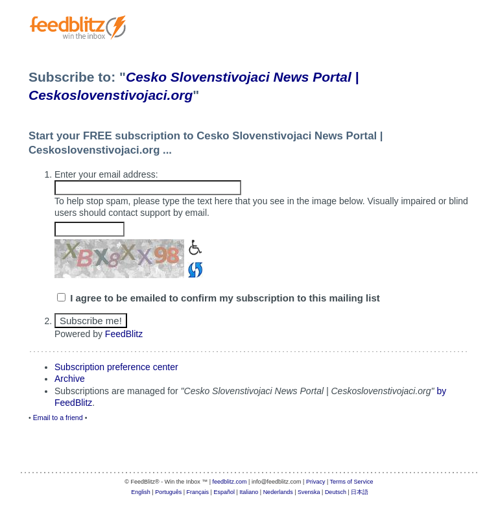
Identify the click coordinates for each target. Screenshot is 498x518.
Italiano (248, 492)
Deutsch (335, 492)
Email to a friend (58, 417)
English (140, 492)
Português (168, 492)
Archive (69, 378)
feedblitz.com (230, 481)
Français (198, 492)
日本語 (359, 492)
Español (224, 492)
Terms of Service (352, 481)
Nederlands (278, 492)
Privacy (316, 481)
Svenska (309, 492)
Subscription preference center (116, 367)
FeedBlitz (124, 334)
